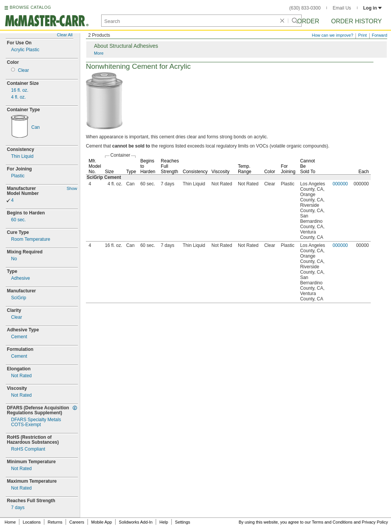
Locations (32, 522)
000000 (340, 184)
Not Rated (21, 375)
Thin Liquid (22, 156)
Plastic (17, 176)
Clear (23, 70)
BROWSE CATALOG (30, 7)
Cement (19, 336)
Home (10, 522)
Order (308, 21)
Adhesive (20, 278)
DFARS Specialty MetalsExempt (36, 422)
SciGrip (18, 297)
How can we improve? (332, 35)
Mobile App (101, 522)
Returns (55, 522)
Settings (182, 522)
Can (35, 127)
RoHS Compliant (28, 449)
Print (362, 35)
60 (18, 219)
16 (19, 90)
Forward (379, 35)
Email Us (342, 8)
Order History (356, 21)
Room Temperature (30, 239)
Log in (372, 8)
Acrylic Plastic (25, 49)
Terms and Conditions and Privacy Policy (350, 522)
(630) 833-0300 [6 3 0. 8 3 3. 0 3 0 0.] (305, 8)
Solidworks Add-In (135, 522)
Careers (76, 522)
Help (164, 522)
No (14, 258)
